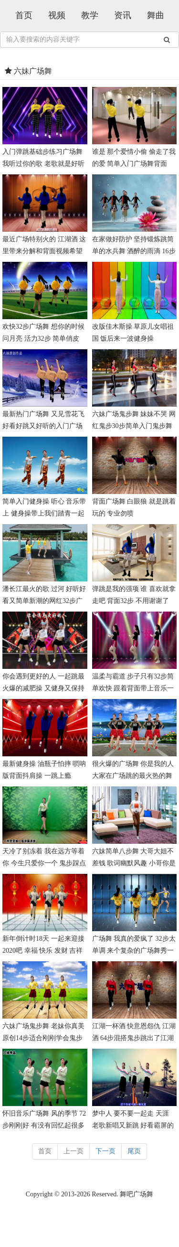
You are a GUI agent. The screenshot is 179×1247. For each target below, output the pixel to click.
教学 (89, 15)
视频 (56, 15)
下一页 (105, 1151)
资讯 (122, 15)
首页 (23, 15)
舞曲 (155, 15)
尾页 (134, 1151)
